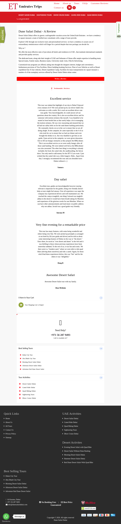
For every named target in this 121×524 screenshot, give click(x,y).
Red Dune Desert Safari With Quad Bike (77, 462)
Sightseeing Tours (44, 15)
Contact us (59, 7)
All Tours (8, 426)
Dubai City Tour (26, 355)
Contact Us (8, 430)
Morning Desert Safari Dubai (30, 362)
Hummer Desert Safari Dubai (73, 459)
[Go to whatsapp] (6, 516)
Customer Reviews (99, 3)
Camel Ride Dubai (78, 15)
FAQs (85, 3)
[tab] (60, 298)
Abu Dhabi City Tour (28, 358)
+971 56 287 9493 (60, 334)
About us (67, 3)
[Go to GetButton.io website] (6, 521)
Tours (77, 3)
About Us (8, 422)
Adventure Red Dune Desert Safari (32, 369)
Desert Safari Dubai (27, 15)
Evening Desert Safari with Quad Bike (77, 447)
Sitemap (7, 438)
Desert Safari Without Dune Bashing (76, 451)
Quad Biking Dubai (94, 15)
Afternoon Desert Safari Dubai (30, 366)
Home (57, 3)
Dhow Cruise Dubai (61, 15)
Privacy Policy (10, 434)
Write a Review (60, 79)
